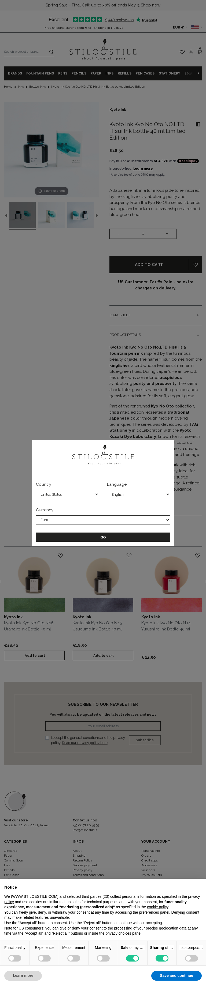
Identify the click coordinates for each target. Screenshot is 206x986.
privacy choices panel (123, 933)
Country (43, 484)
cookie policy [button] (157, 907)
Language (117, 484)
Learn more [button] (23, 975)
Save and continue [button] (176, 975)
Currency (44, 510)
